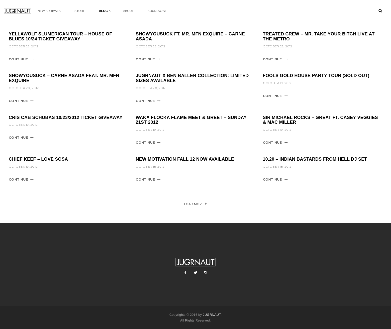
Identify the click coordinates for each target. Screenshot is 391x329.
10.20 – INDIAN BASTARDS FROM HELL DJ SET (315, 159)
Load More (194, 204)
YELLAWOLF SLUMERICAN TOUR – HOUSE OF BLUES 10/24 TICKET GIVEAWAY (60, 36)
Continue (18, 59)
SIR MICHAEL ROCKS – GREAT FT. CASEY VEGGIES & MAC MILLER (320, 120)
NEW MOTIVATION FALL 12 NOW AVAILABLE (185, 159)
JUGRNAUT (211, 315)
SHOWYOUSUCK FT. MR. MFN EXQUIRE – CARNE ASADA (190, 36)
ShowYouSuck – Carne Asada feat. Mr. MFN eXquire (64, 78)
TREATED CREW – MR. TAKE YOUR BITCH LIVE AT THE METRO (319, 36)
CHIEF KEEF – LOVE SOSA (38, 159)
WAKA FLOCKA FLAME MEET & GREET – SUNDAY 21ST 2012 (191, 120)
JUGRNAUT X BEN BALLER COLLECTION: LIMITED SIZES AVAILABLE (192, 78)
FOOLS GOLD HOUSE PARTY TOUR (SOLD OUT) (316, 75)
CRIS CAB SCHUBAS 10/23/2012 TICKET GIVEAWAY (65, 117)
